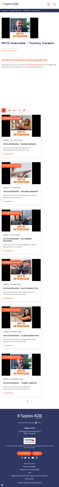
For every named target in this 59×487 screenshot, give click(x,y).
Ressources (5, 10)
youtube (33, 457)
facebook (22, 457)
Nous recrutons (29, 464)
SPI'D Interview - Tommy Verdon (31, 10)
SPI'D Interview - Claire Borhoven (21, 336)
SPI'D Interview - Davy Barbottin (20, 288)
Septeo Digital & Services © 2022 (29, 483)
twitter (25, 457)
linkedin (29, 457)
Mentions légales (29, 467)
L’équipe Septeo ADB (15, 10)
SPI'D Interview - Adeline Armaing (20, 191)
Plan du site (29, 479)
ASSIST (37, 453)
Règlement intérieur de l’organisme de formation (30, 476)
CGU (29, 473)
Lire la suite (7, 154)
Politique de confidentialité (29, 470)
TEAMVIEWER (24, 453)
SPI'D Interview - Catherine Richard (17, 240)
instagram (37, 457)
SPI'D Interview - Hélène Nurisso (19, 144)
